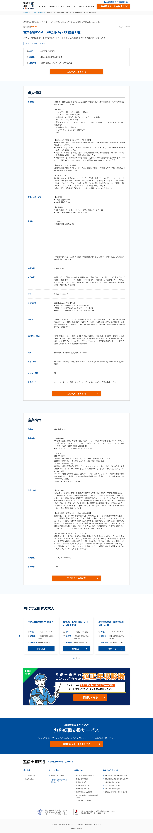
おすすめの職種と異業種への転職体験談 (87, 796)
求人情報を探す (30, 775)
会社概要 (54, 824)
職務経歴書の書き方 (82, 785)
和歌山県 (36, 12)
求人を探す (43, 6)
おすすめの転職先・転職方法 (85, 775)
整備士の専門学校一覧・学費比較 (116, 792)
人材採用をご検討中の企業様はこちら (118, 2)
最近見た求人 (29, 779)
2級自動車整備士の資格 (112, 785)
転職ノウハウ (72, 6)
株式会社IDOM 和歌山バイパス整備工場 (75, 623)
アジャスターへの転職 (83, 801)
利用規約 (80, 824)
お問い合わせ (71, 824)
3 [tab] (79, 658)
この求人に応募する (76, 72)
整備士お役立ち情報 (86, 6)
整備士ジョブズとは (56, 6)
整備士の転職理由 (82, 779)
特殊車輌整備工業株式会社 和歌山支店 (111, 623)
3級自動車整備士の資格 (112, 789)
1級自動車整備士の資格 (112, 782)
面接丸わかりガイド (82, 789)
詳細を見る (41, 649)
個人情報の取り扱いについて (93, 824)
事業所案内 (62, 824)
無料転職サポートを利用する (76, 744)
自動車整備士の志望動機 (84, 792)
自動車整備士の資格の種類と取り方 (116, 779)
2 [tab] (76, 658)
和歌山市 (42, 12)
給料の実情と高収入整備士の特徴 (116, 775)
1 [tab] (74, 658)
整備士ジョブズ (27, 12)
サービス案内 (54, 770)
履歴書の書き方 (81, 782)
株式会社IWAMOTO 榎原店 (40, 622)
